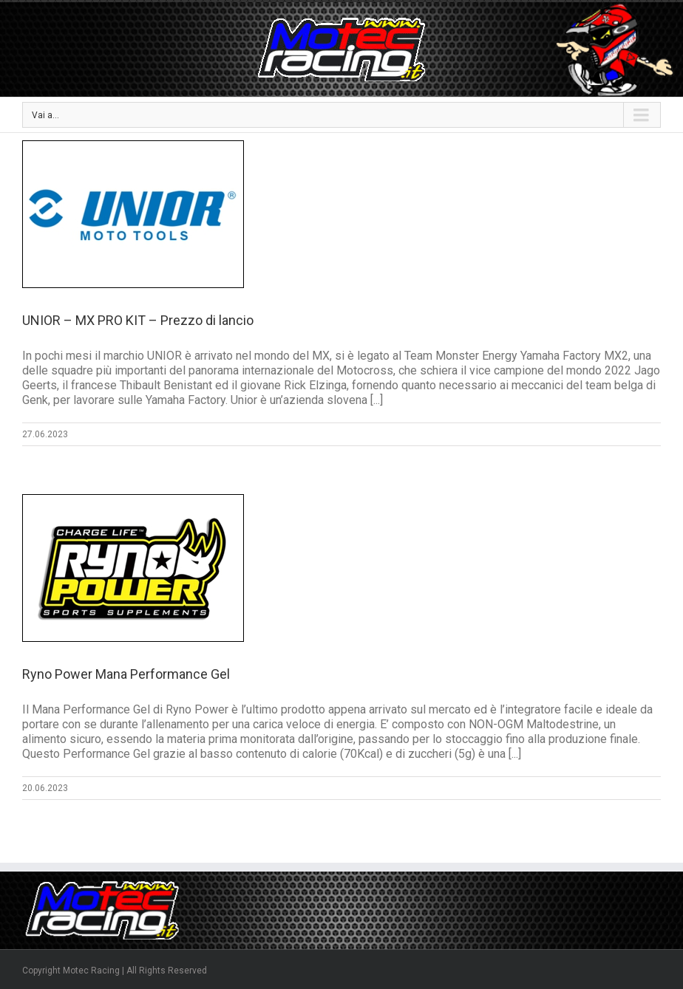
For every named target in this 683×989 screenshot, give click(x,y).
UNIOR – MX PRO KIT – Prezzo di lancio (138, 320)
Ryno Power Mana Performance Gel (126, 674)
